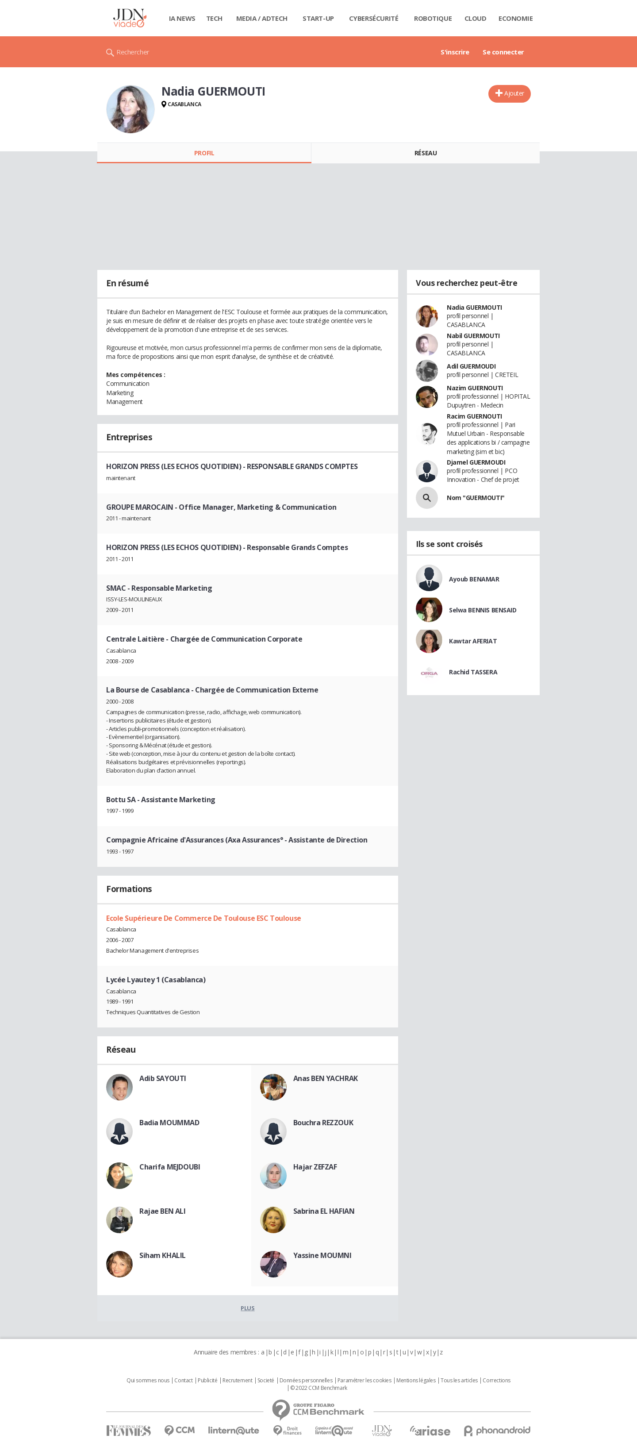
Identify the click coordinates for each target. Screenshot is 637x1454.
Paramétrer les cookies (364, 1380)
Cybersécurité (374, 18)
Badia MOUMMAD (169, 1122)
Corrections (496, 1380)
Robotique (433, 18)
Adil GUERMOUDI (471, 366)
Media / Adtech (262, 18)
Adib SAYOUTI (162, 1078)
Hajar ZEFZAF (315, 1167)
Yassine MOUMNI (322, 1255)
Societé (265, 1380)
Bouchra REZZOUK (323, 1122)
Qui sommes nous (148, 1380)
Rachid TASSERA (473, 672)
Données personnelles (306, 1380)
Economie (516, 18)
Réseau (425, 153)
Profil (204, 153)
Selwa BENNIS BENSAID (483, 610)
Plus (247, 1308)
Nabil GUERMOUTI (473, 335)
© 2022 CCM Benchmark (318, 1388)
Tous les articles (459, 1380)
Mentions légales (415, 1380)
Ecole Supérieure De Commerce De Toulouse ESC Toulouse (203, 918)
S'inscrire (455, 51)
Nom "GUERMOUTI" (476, 497)
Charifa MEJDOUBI (169, 1167)
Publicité (207, 1380)
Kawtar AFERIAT (473, 641)
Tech (214, 18)
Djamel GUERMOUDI (476, 462)
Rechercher (133, 51)
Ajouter (514, 93)
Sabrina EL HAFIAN (324, 1211)
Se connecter (503, 51)
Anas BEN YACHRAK (325, 1078)
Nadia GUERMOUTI (474, 307)
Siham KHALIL (162, 1255)
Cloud (475, 18)
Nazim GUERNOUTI (475, 388)
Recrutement (237, 1380)
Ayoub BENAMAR (474, 579)
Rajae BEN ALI (162, 1211)
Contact (183, 1380)
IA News (182, 18)
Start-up (318, 18)
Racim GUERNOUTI (474, 416)
